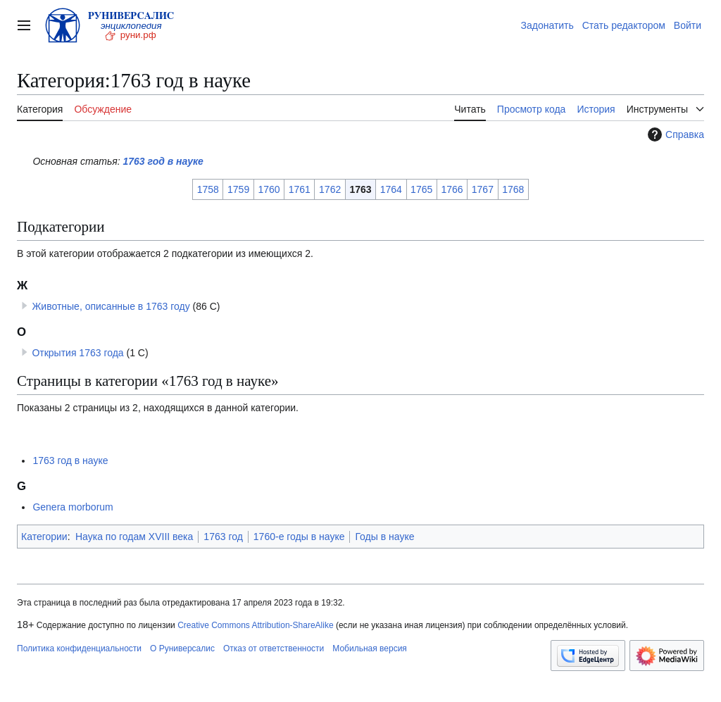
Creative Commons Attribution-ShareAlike (255, 625)
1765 (421, 189)
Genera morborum (72, 507)
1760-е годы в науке (299, 536)
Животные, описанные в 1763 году (110, 306)
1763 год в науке (163, 161)
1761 (300, 189)
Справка (674, 134)
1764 (391, 189)
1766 (452, 189)
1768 (513, 189)
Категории (44, 536)
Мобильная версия (369, 648)
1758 (208, 189)
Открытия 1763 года (77, 352)
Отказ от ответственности (273, 648)
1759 (238, 189)
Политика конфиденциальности (79, 648)
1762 (330, 189)
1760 (269, 189)
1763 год (222, 536)
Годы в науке (384, 536)
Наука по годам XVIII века (134, 536)
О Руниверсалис (182, 648)
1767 (483, 189)
